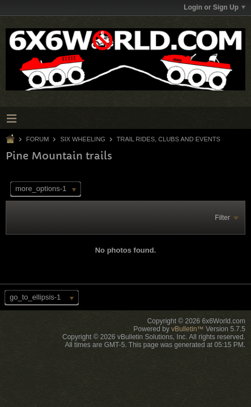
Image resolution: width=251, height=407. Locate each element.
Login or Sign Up (214, 7)
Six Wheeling (82, 139)
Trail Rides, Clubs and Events (168, 139)
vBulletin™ (187, 329)
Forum (37, 139)
